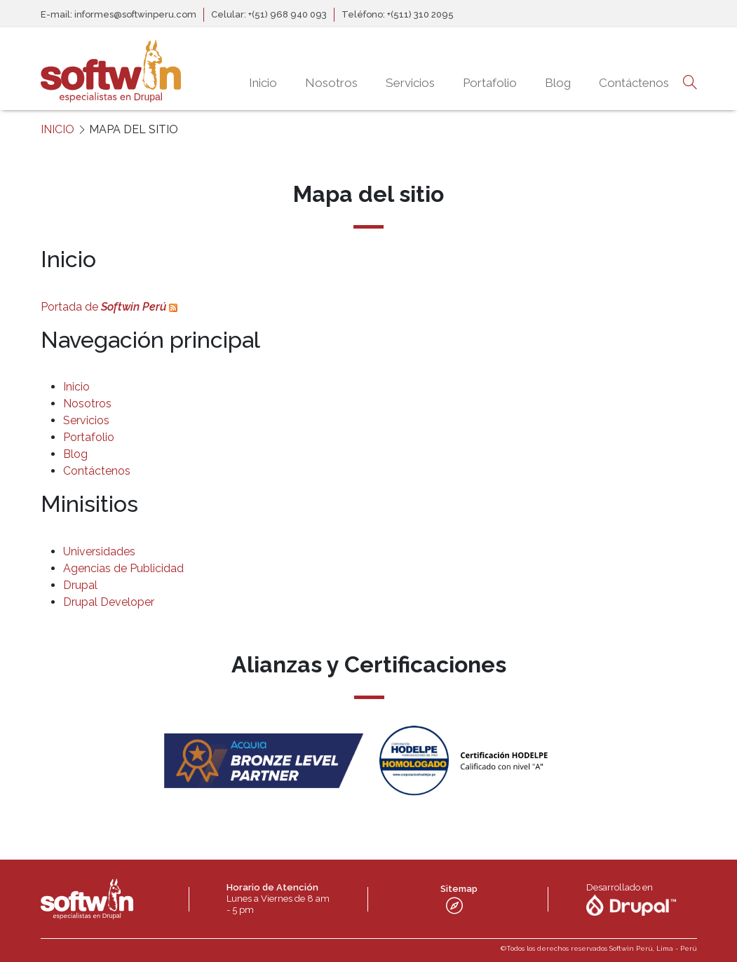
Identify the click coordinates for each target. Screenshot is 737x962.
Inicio (263, 83)
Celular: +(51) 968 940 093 (269, 14)
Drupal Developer (108, 602)
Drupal (80, 585)
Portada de (103, 306)
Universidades (99, 551)
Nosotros (331, 83)
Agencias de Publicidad (123, 568)
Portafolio (490, 83)
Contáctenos (634, 83)
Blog (558, 83)
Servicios (410, 83)
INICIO (57, 129)
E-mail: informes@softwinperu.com (118, 14)
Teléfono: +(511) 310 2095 (398, 14)
